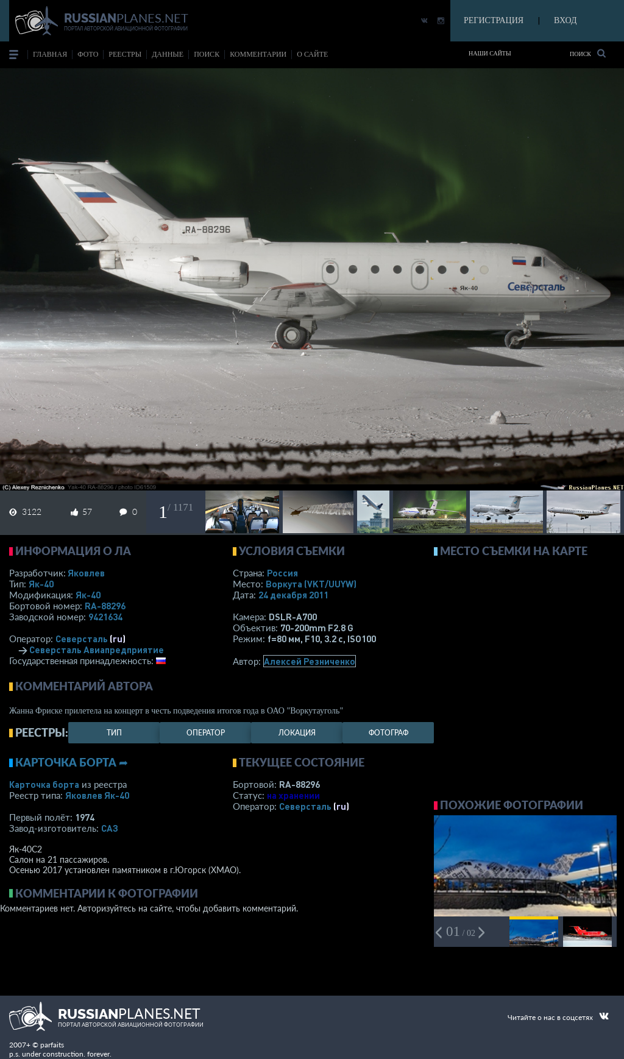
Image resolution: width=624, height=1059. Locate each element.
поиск (206, 54)
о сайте (312, 54)
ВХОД (565, 20)
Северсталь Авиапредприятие (96, 649)
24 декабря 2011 (293, 594)
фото (87, 54)
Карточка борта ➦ (71, 762)
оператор (205, 732)
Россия (282, 572)
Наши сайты (490, 53)
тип (114, 732)
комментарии (258, 54)
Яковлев (86, 572)
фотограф (388, 732)
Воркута (311, 583)
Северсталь (81, 638)
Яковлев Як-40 (97, 795)
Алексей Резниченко (309, 661)
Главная (50, 54)
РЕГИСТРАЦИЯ (493, 20)
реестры (124, 54)
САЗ (109, 828)
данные (167, 54)
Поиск (588, 53)
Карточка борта (44, 784)
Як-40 (41, 583)
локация (297, 732)
